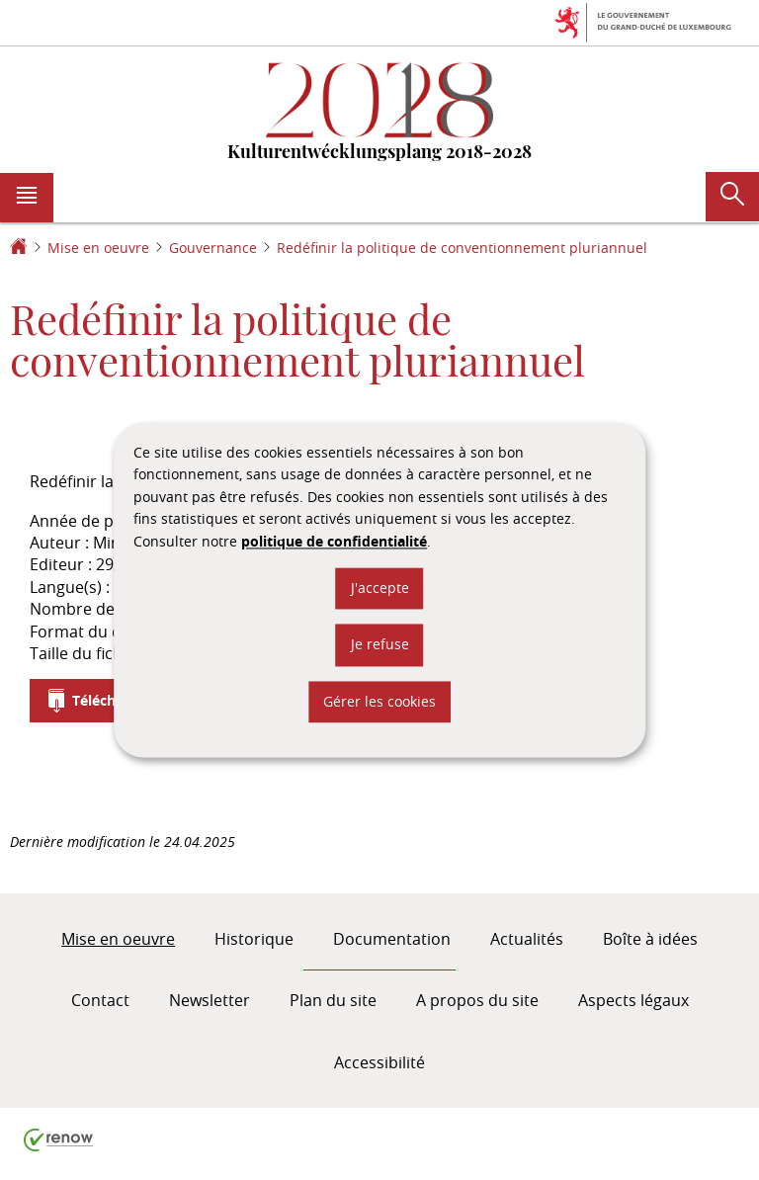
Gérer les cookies (379, 701)
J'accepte (380, 587)
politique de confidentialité (334, 541)
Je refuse (380, 644)
